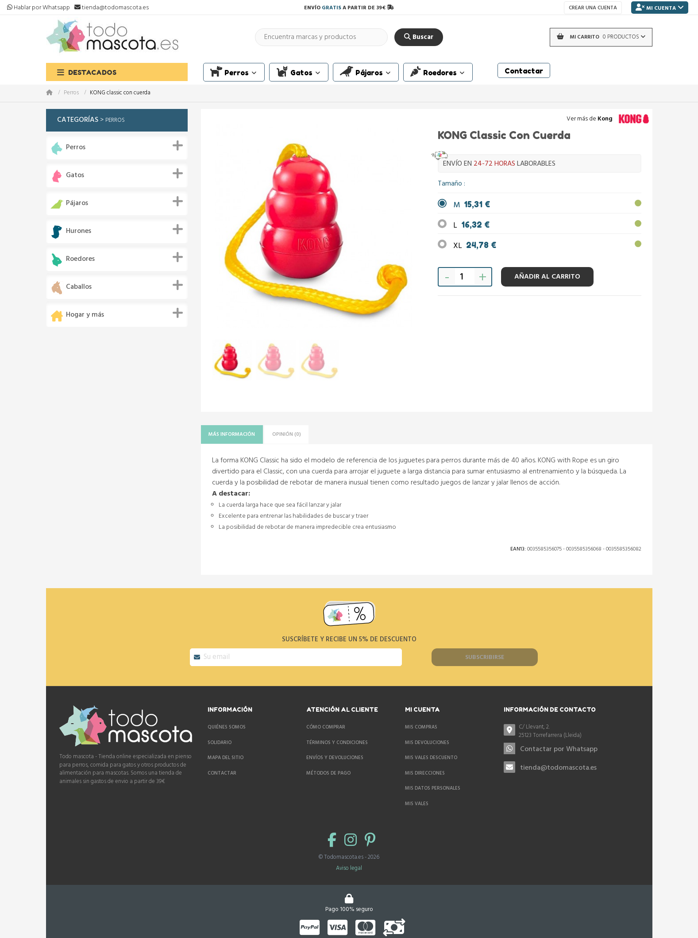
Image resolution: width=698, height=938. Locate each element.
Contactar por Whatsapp (559, 744)
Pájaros (77, 203)
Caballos (79, 287)
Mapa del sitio (225, 753)
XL (474, 246)
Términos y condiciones (337, 738)
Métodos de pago (328, 768)
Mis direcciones (425, 768)
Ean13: (518, 551)
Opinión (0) (306, 435)
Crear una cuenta (593, 8)
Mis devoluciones (427, 738)
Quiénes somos (227, 722)
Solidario (219, 738)
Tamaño (451, 184)
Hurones (78, 231)
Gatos (75, 176)
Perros (71, 93)
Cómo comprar (325, 722)
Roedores (80, 259)
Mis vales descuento (431, 753)
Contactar (222, 768)
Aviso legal (349, 863)
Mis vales (416, 799)
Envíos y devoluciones (334, 753)
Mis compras (421, 722)
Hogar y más (85, 315)
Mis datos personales (432, 783)
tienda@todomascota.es (558, 763)
